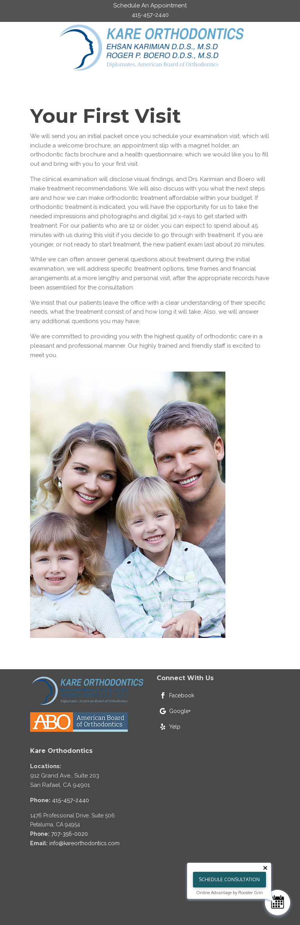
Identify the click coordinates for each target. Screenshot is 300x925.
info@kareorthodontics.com (84, 843)
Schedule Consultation (229, 879)
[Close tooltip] (265, 868)
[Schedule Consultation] (277, 902)
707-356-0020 (69, 834)
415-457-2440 (70, 800)
